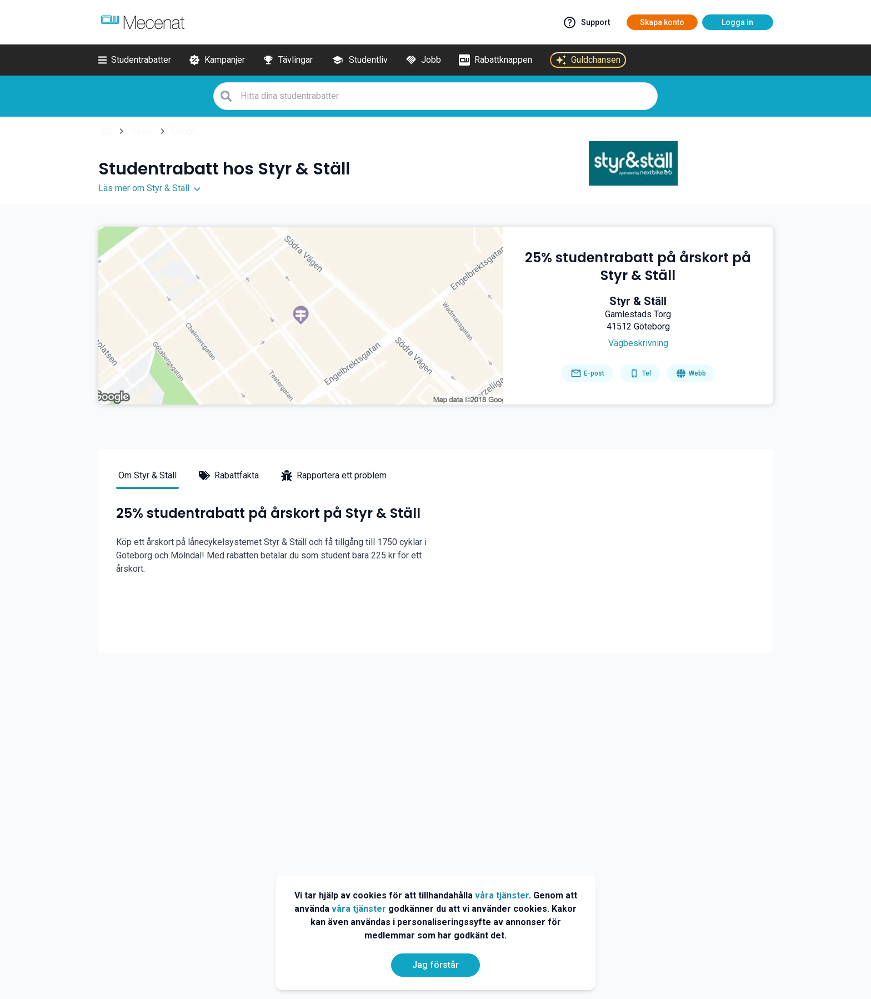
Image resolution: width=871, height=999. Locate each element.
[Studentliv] (359, 60)
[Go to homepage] (691, 373)
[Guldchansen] (588, 60)
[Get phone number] (640, 373)
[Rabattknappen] (495, 60)
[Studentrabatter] (134, 60)
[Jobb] (423, 60)
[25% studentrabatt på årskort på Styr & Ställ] (638, 266)
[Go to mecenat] (142, 22)
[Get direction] (638, 343)
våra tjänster (502, 895)
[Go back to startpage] (107, 131)
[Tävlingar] (288, 60)
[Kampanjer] (217, 60)
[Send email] (587, 373)
